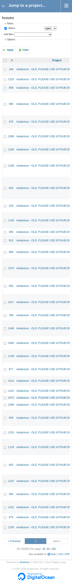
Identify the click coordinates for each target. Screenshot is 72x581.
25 (43, 548)
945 (11, 231)
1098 (11, 404)
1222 (11, 480)
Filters (10, 23)
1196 (11, 165)
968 (11, 251)
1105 (11, 527)
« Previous (14, 541)
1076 (11, 268)
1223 (11, 79)
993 (11, 285)
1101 (11, 507)
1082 (11, 342)
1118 (11, 447)
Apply (10, 50)
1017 (11, 302)
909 (11, 417)
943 (11, 187)
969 (11, 103)
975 (11, 121)
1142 (11, 390)
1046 (11, 328)
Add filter (8, 34)
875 (11, 517)
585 (11, 494)
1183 (11, 149)
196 (11, 69)
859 (11, 87)
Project (56, 60)
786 (11, 315)
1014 (11, 380)
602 (11, 464)
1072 (11, 397)
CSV (60, 554)
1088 (11, 136)
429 (11, 205)
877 (11, 369)
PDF (67, 554)
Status (11, 28)
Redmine (24, 562)
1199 (11, 356)
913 (11, 240)
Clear (25, 50)
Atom (53, 554)
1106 (11, 220)
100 (53, 548)
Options (11, 39)
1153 (11, 432)
